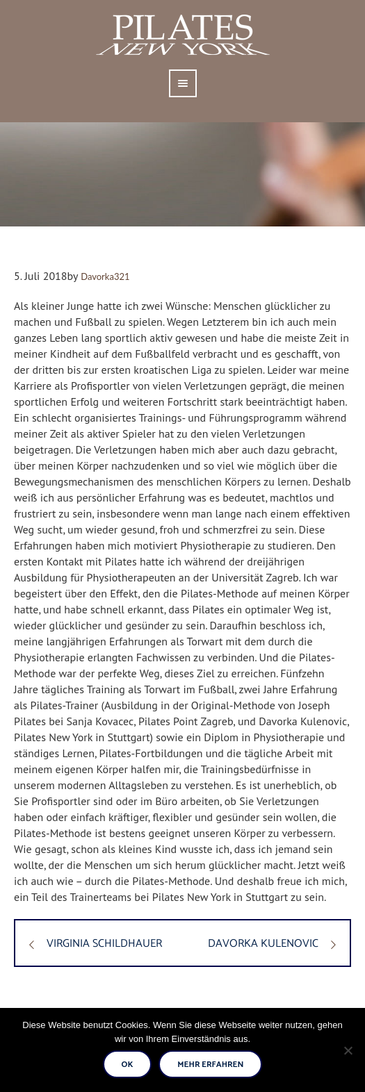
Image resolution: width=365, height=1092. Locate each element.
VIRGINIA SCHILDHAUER (104, 944)
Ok (127, 1064)
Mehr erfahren (210, 1064)
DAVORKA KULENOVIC (263, 944)
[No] (348, 1050)
